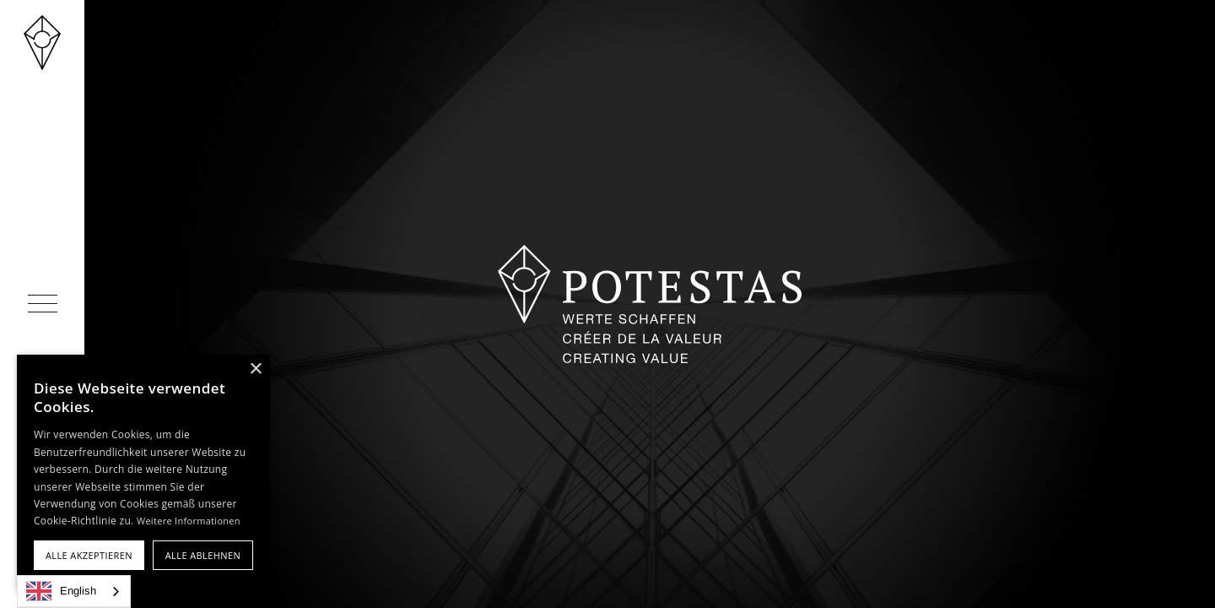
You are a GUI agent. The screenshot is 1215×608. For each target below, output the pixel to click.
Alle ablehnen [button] (202, 555)
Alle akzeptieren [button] (89, 555)
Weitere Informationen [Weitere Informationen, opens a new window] (188, 520)
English (61, 591)
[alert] (143, 473)
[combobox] (74, 591)
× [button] (255, 369)
